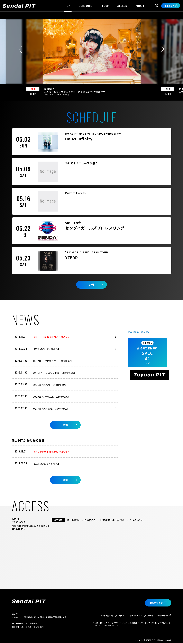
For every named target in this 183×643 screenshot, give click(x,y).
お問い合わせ (155, 600)
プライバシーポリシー (156, 615)
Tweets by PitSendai (139, 329)
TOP (67, 6)
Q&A (115, 613)
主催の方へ (170, 5)
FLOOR (105, 6)
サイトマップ (131, 615)
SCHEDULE (85, 6)
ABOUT (140, 6)
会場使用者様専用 (150, 346)
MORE (91, 282)
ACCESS (122, 6)
